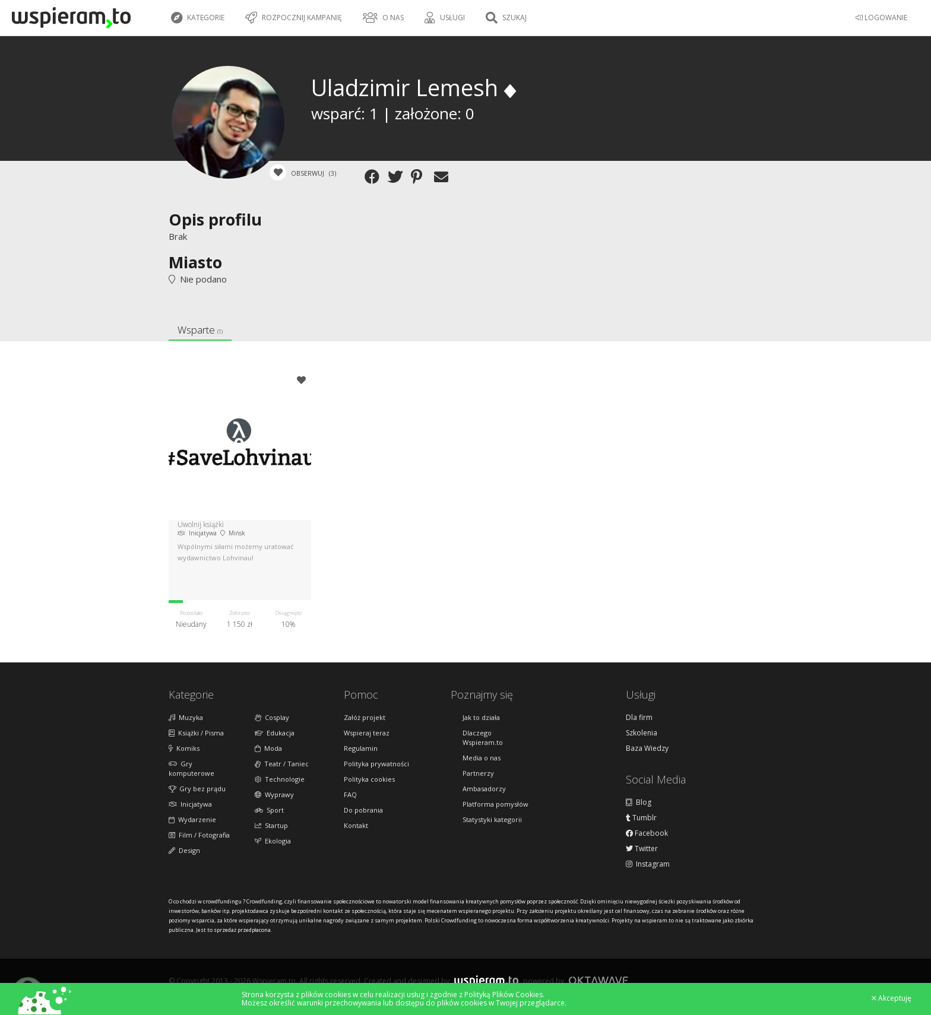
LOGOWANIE (881, 17)
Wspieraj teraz (367, 732)
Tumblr (641, 818)
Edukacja (274, 732)
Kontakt (356, 825)
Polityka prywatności (376, 763)
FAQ (350, 794)
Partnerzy (478, 773)
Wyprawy (274, 794)
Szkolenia (641, 733)
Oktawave (598, 980)
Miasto (195, 262)
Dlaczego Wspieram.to (483, 737)
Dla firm (639, 717)
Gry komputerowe (191, 768)
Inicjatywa (190, 804)
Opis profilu (215, 219)
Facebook (647, 833)
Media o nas (482, 757)
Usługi (445, 18)
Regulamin (361, 748)
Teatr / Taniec (282, 763)
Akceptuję (891, 998)
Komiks (184, 748)
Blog (638, 802)
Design (184, 850)
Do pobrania (363, 809)
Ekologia (273, 840)
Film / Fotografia (199, 834)
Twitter (642, 849)
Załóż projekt (364, 717)
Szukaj (506, 18)
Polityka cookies (369, 779)
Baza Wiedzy (647, 748)
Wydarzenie (192, 819)
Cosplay (272, 717)
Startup (271, 825)
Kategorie (197, 18)
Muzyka (186, 717)
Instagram (648, 864)
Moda (268, 748)
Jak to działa (481, 717)
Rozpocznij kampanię (293, 18)
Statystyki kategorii (492, 819)
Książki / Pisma (196, 732)
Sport (269, 809)
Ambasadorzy (484, 788)
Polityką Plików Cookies (503, 994)
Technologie (280, 779)
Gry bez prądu (197, 788)
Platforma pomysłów (495, 804)
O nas (383, 18)
